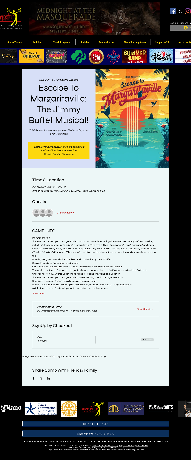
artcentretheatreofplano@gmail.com (127, 450)
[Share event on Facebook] (33, 378)
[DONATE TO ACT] (95, 424)
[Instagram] (188, 11)
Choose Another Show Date (59, 154)
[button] (61, 42)
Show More (38, 293)
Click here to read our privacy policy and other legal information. (120, 446)
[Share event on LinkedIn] (48, 378)
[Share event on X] (41, 378)
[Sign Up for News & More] (95, 433)
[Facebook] (173, 11)
